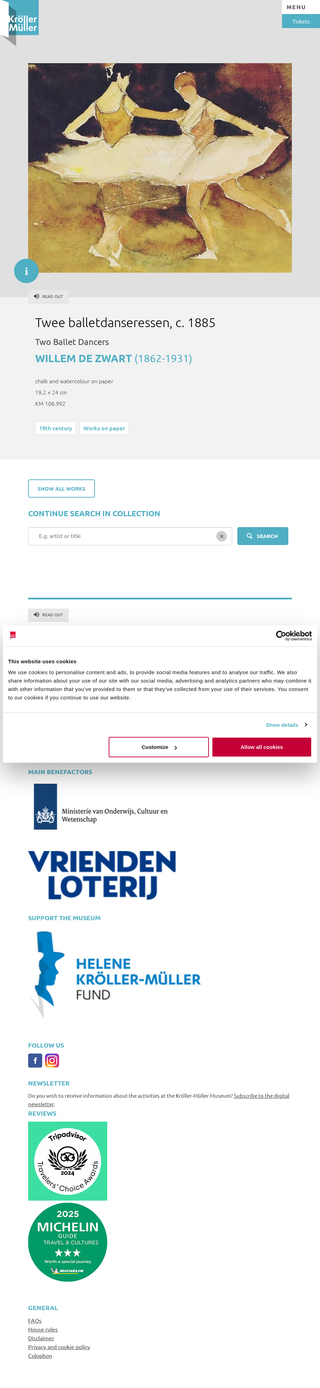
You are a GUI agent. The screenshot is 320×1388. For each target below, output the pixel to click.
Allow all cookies (262, 747)
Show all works (61, 488)
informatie (23, 267)
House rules (43, 1329)
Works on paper (104, 428)
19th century (55, 428)
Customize (159, 747)
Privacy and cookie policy (59, 1346)
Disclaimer (41, 1337)
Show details (282, 725)
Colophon (40, 1355)
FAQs (34, 1320)
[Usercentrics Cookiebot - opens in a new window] (281, 635)
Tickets (301, 21)
